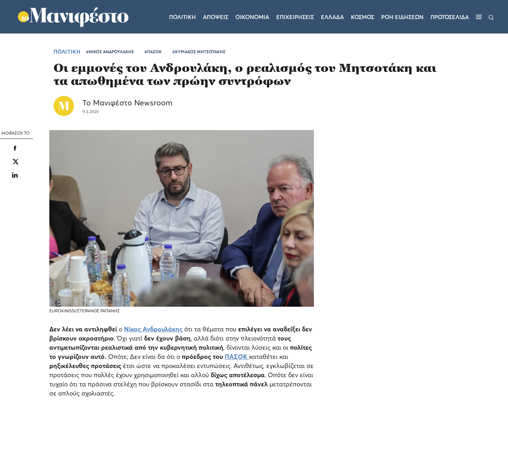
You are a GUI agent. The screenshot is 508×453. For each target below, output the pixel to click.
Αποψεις (215, 16)
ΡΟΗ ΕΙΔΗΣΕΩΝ (402, 16)
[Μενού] (479, 16)
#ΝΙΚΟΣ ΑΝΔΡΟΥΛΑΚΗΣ (110, 51)
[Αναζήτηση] (491, 17)
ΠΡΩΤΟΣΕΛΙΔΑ (449, 16)
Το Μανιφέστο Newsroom (127, 102)
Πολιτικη (182, 16)
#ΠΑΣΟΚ (153, 51)
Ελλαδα (332, 16)
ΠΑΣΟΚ (236, 356)
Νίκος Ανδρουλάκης (153, 329)
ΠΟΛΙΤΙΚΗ (67, 51)
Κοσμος (362, 16)
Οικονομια (252, 16)
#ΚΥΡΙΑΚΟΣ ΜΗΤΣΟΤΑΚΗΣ (198, 51)
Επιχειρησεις (295, 16)
